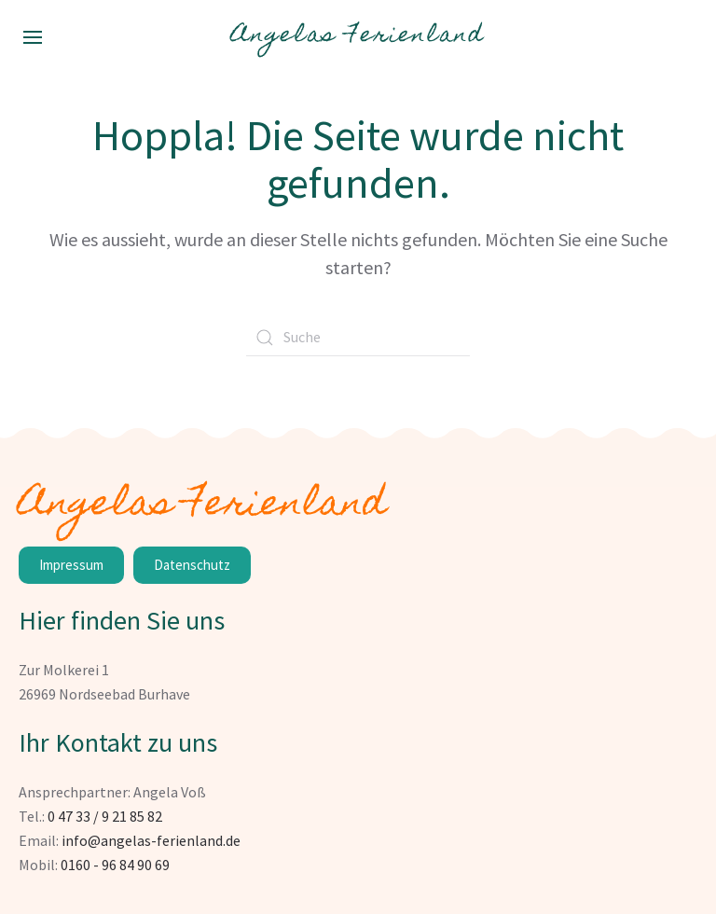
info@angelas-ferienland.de (151, 840)
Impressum (71, 565)
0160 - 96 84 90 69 (115, 864)
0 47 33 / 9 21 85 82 (105, 816)
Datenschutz (192, 565)
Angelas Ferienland (358, 36)
